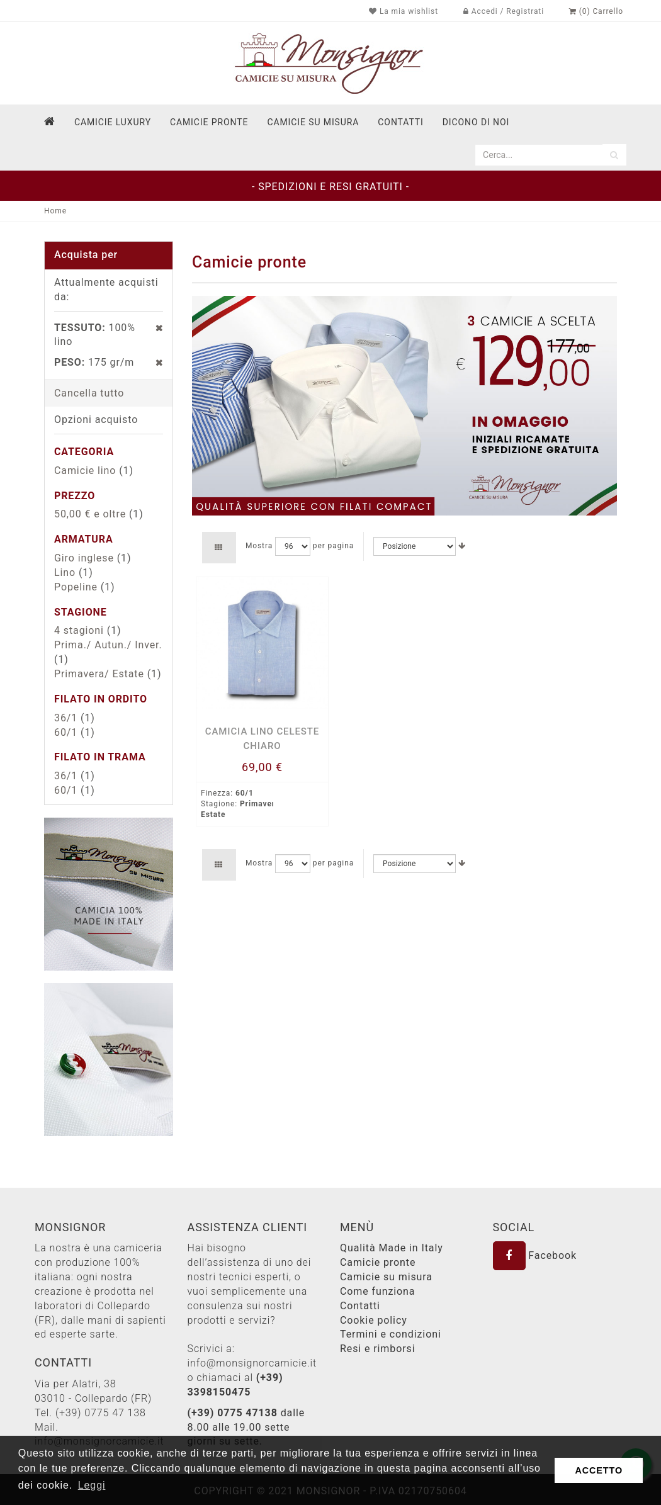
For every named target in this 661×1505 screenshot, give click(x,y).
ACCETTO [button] (599, 1470)
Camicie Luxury (112, 122)
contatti (400, 122)
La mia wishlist (403, 11)
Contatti (360, 1306)
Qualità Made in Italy (391, 1248)
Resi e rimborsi (377, 1349)
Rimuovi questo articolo (152, 328)
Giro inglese (84, 558)
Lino (65, 572)
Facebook (535, 1255)
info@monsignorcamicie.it (252, 1363)
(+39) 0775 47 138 (100, 1413)
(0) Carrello (596, 11)
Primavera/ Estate (99, 674)
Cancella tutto (89, 393)
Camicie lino (85, 470)
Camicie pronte (209, 122)
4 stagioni (79, 630)
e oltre (90, 514)
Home (55, 210)
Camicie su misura (313, 122)
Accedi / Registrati (503, 11)
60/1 (65, 732)
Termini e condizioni (390, 1334)
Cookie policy (373, 1320)
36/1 (65, 718)
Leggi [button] (92, 1485)
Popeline (76, 587)
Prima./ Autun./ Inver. (108, 645)
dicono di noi (476, 122)
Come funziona (377, 1291)
